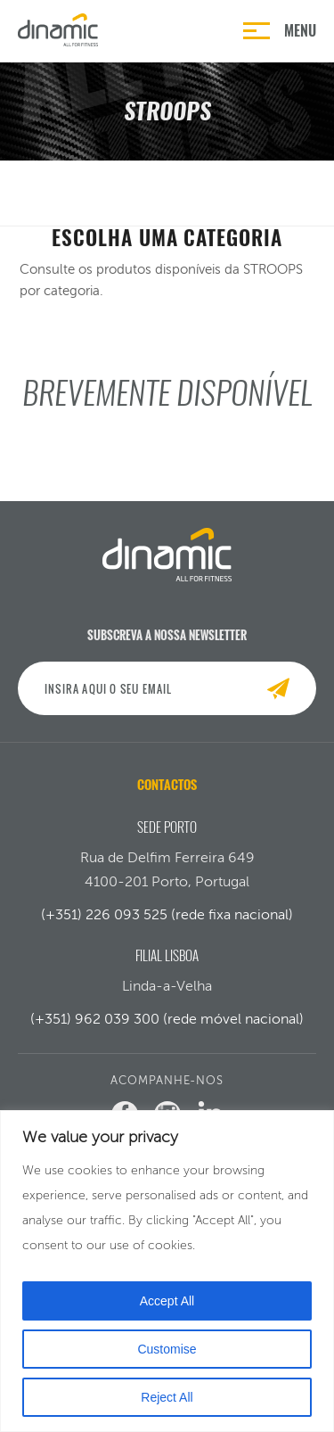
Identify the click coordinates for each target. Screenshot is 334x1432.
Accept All (167, 1301)
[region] (167, 1271)
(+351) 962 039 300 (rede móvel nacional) (167, 1018)
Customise (166, 1349)
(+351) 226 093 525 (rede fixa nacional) (167, 914)
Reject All (166, 1397)
